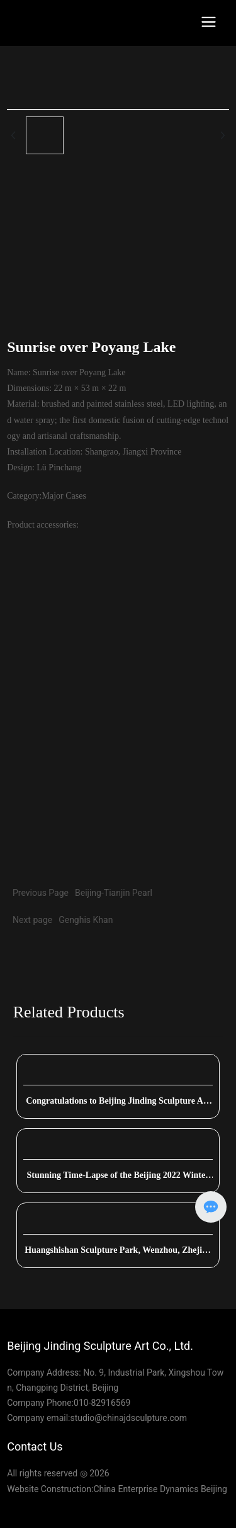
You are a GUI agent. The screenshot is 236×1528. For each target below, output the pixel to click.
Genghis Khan (86, 920)
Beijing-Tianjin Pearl (113, 893)
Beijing (214, 1489)
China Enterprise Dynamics (145, 1489)
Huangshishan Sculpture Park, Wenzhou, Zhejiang (118, 1254)
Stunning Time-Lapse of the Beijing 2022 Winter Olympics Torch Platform (118, 1179)
